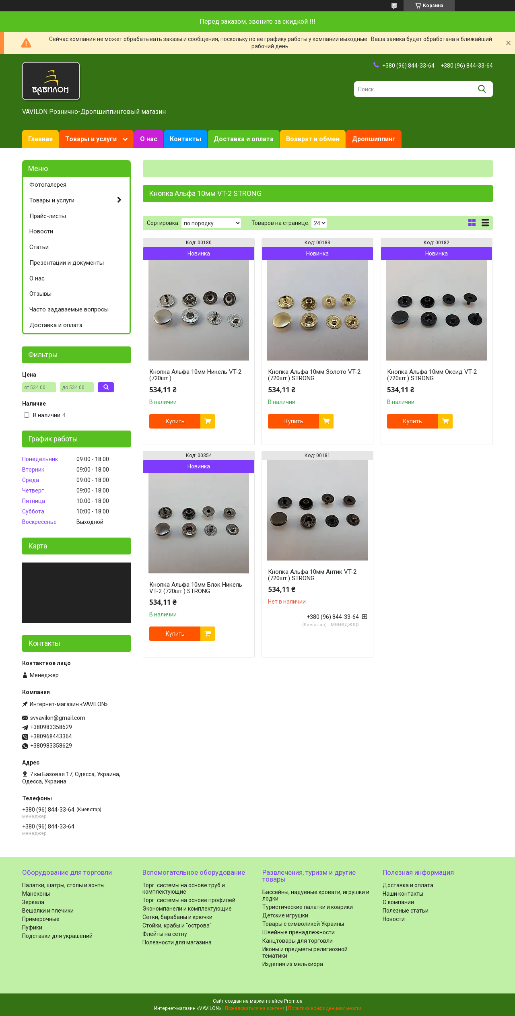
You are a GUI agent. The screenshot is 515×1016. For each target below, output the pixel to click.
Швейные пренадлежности (298, 932)
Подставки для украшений (57, 936)
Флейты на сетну (164, 934)
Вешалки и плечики (48, 910)
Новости (41, 231)
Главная (40, 139)
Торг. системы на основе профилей (188, 900)
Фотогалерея (47, 184)
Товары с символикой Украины (303, 924)
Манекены (36, 893)
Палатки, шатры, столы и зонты (63, 885)
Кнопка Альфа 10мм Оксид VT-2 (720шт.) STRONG (432, 375)
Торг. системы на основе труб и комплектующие (183, 888)
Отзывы (40, 293)
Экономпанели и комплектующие (187, 908)
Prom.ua (293, 1001)
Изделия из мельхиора (292, 964)
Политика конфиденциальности (324, 1008)
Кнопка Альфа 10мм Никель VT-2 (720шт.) (195, 375)
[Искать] (482, 89)
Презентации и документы (66, 262)
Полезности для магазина (177, 942)
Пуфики (32, 927)
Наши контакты (403, 893)
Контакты (185, 139)
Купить (175, 421)
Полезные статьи (405, 910)
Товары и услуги (91, 139)
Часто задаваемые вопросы (69, 309)
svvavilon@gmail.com (57, 718)
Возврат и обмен (313, 139)
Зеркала (33, 902)
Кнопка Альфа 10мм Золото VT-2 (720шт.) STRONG (314, 375)
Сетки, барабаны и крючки (177, 917)
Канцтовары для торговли (297, 941)
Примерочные (41, 919)
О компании (398, 902)
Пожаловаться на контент (254, 1008)
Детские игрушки (285, 915)
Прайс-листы (47, 216)
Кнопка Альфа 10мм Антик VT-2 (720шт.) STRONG (312, 575)
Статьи (39, 247)
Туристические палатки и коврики (307, 907)
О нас (148, 139)
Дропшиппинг (374, 139)
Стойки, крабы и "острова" (177, 925)
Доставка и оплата (244, 139)
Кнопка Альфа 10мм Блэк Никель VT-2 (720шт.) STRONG (195, 587)
